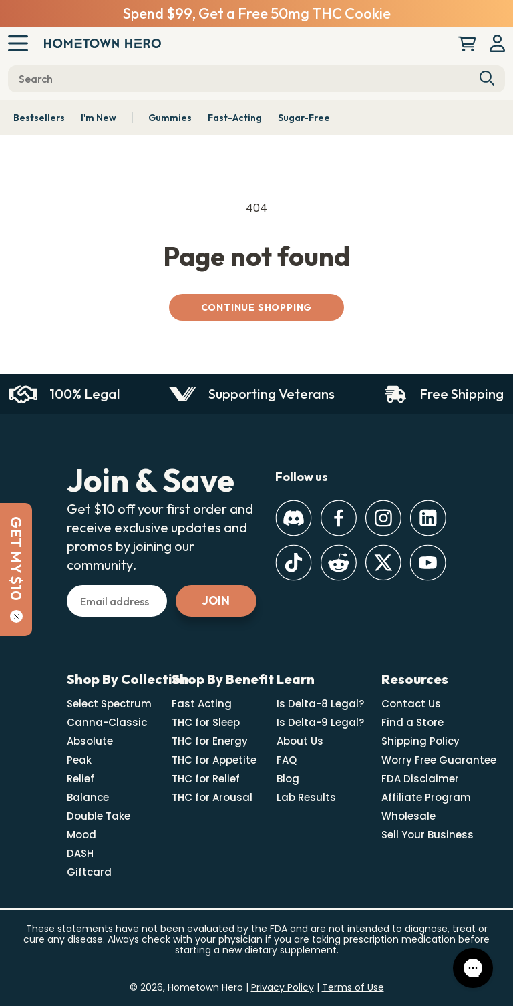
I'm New (98, 118)
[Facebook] (338, 518)
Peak (79, 760)
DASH (80, 853)
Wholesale (408, 816)
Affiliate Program (426, 797)
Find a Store (412, 722)
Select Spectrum (109, 704)
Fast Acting (202, 704)
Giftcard (89, 872)
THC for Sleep (206, 722)
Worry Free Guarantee (438, 760)
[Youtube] (427, 562)
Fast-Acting (235, 118)
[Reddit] (338, 562)
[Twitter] (383, 562)
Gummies (170, 118)
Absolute (90, 741)
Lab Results (306, 797)
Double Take (98, 816)
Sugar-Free (304, 118)
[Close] (16, 616)
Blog (288, 779)
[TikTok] (293, 562)
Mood (81, 835)
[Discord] (293, 518)
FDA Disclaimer (420, 779)
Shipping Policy (420, 741)
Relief (80, 779)
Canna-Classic (107, 722)
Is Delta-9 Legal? (320, 722)
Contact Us (411, 704)
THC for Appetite (214, 760)
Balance (88, 797)
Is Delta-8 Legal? (320, 704)
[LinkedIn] (427, 518)
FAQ (287, 760)
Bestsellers (39, 118)
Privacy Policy (282, 987)
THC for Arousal (212, 797)
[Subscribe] (216, 601)
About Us (300, 741)
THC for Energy (210, 741)
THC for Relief (206, 779)
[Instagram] (383, 518)
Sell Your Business (427, 835)
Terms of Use (353, 987)
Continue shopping (257, 307)
